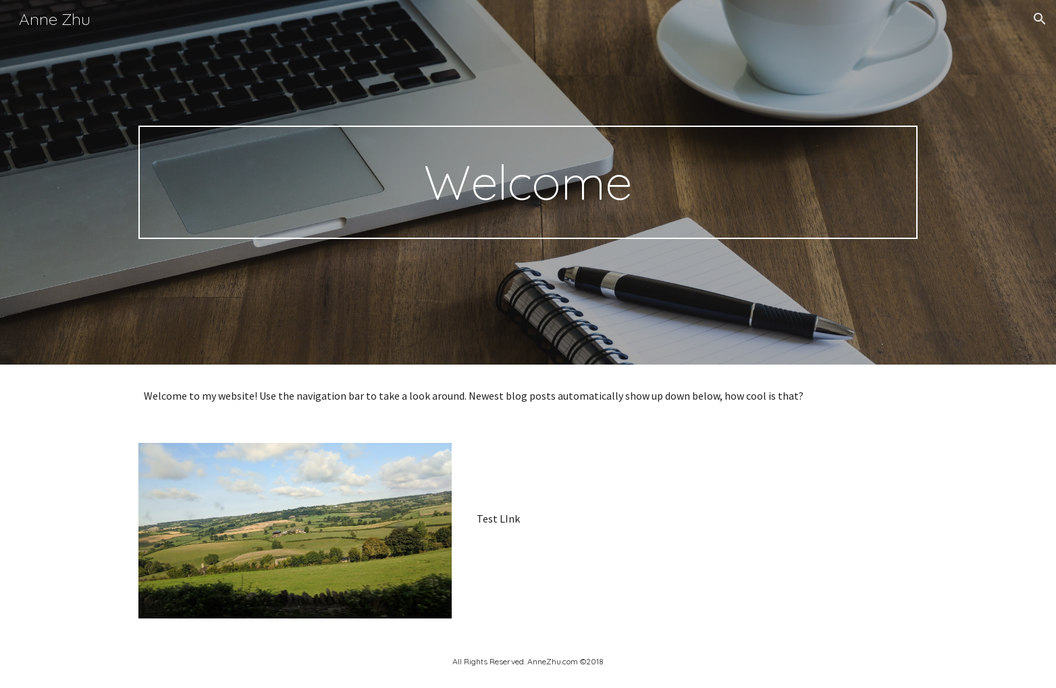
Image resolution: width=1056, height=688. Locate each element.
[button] (1040, 19)
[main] (528, 182)
